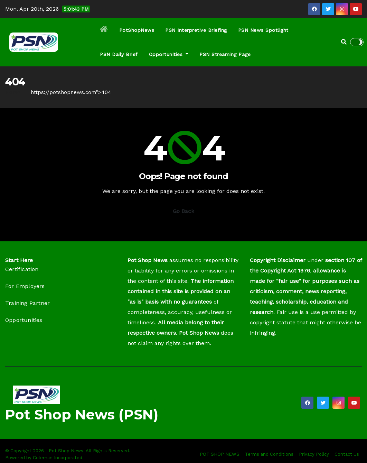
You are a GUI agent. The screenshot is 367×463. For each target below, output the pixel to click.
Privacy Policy (314, 454)
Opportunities (169, 54)
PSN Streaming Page (225, 54)
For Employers (25, 286)
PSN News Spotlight (263, 30)
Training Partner (27, 303)
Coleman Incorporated (57, 457)
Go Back (183, 211)
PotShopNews (136, 30)
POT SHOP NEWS (219, 454)
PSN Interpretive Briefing (196, 30)
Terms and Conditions (269, 454)
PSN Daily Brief (119, 54)
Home (12, 92)
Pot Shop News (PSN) (81, 414)
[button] (344, 42)
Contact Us (347, 454)
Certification (22, 269)
